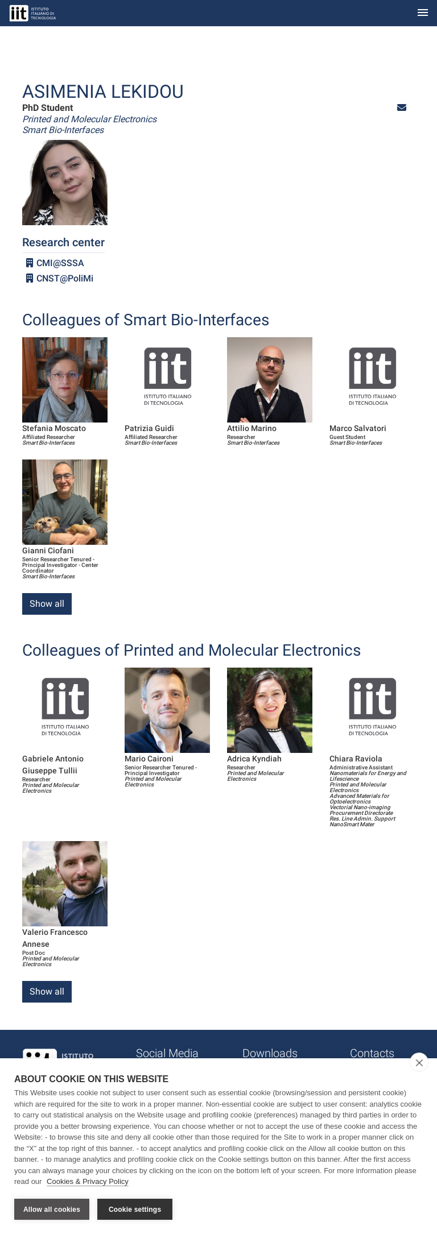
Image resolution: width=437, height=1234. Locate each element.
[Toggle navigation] (423, 13)
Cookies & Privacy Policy (88, 1182)
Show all (47, 603)
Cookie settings (135, 1210)
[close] (419, 1062)
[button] (401, 107)
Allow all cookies (51, 1210)
